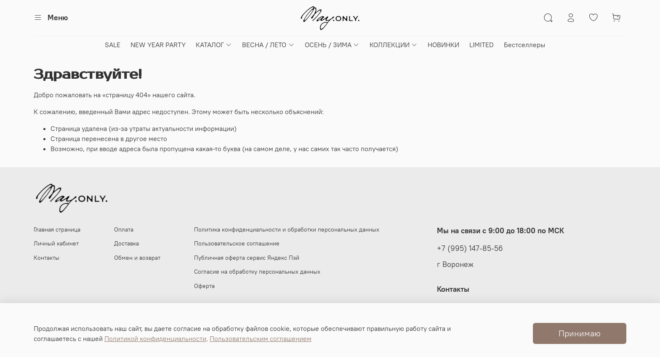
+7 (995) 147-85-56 (470, 248)
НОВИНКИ (443, 44)
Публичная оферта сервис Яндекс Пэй (246, 257)
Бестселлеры (524, 44)
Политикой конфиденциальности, (156, 338)
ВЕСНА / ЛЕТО (268, 44)
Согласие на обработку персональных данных (257, 271)
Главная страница (57, 229)
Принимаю (580, 333)
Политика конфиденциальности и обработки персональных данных (286, 229)
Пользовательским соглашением (260, 338)
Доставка (126, 243)
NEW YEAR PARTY (158, 44)
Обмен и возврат (137, 257)
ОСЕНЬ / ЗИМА (332, 44)
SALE (112, 44)
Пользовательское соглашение (236, 243)
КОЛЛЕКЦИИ (394, 44)
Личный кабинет (56, 243)
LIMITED (481, 44)
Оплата (123, 229)
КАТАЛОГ (214, 44)
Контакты (46, 257)
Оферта (204, 286)
